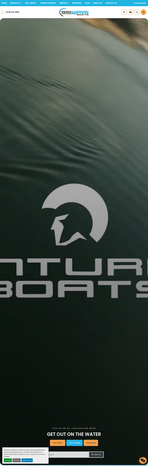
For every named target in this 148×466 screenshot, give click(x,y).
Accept (8, 460)
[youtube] (130, 12)
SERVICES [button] (63, 3)
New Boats (15, 3)
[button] (16, 3)
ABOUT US (97, 3)
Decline (16, 460)
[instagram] (137, 12)
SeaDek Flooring (48, 3)
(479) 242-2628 (12, 12)
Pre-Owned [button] (74, 442)
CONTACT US (111, 3)
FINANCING (77, 3)
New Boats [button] (57, 442)
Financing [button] (90, 442)
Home (4, 3)
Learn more (27, 460)
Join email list (140, 3)
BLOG (87, 3)
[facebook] (124, 12)
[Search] (143, 12)
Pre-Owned (30, 3)
